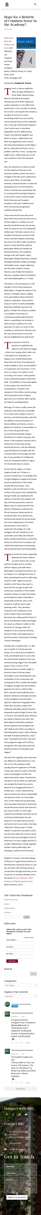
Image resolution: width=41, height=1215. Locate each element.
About (6, 904)
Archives (7, 912)
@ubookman (15, 1016)
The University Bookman (22, 1013)
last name (9, 953)
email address (11, 940)
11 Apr (22, 1016)
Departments (9, 908)
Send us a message (17, 1197)
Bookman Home (11, 899)
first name (9, 947)
